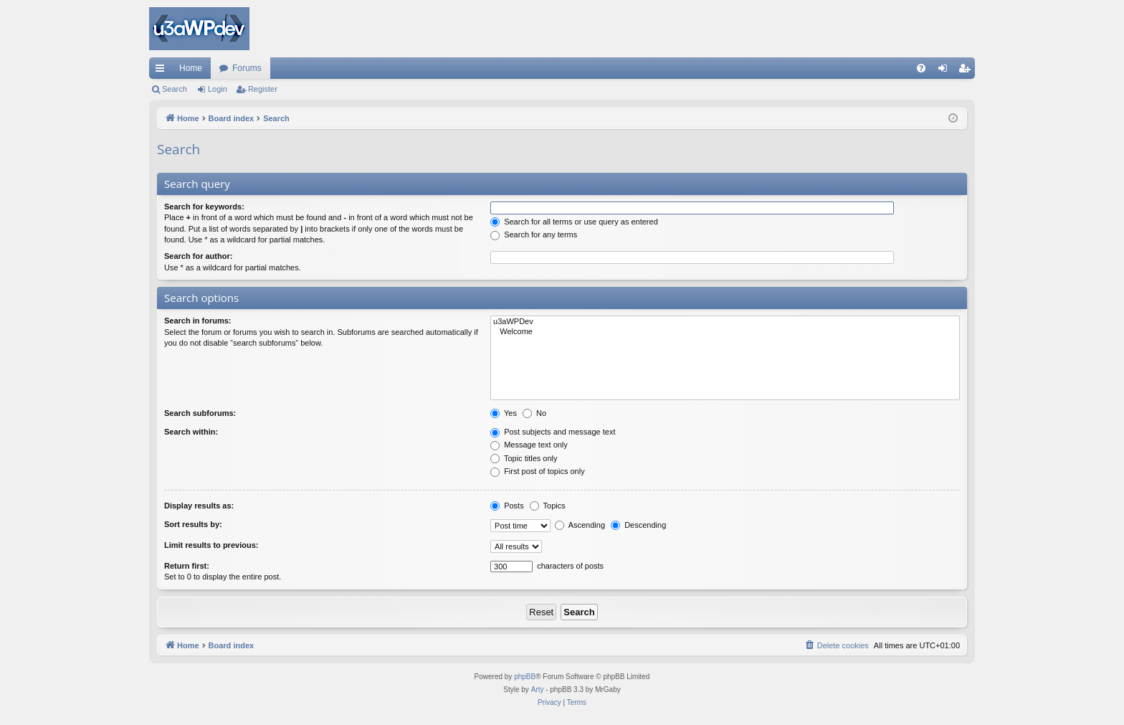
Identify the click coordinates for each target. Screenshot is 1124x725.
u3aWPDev (725, 322)
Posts (507, 505)
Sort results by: (193, 524)
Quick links (163, 71)
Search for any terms (533, 234)
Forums (247, 68)
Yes (503, 413)
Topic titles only (523, 458)
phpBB (524, 677)
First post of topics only (537, 471)
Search (174, 89)
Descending (638, 525)
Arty (537, 689)
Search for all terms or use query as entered (574, 221)
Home (190, 68)
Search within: (191, 431)
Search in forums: (198, 320)
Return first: (186, 565)
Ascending (580, 525)
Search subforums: (200, 413)
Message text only (529, 444)
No (534, 413)
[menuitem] (921, 68)
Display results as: (199, 505)
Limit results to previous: (211, 545)
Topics (548, 505)
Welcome (725, 332)
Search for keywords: (204, 206)
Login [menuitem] (945, 71)
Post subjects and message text (552, 431)
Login (217, 89)
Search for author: (198, 256)
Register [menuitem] (967, 71)
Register (262, 89)
